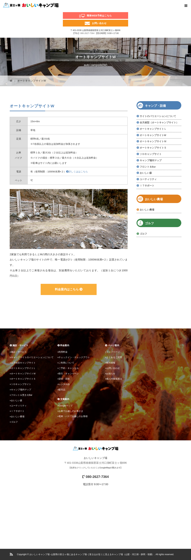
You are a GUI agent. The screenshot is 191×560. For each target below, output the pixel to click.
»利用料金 (62, 352)
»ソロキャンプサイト (20, 384)
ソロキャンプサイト (151, 154)
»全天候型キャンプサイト (23, 362)
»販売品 (61, 389)
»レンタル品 (63, 384)
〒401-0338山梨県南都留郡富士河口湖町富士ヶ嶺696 (95, 462)
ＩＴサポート (147, 185)
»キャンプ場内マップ (20, 389)
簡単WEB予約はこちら (99, 15)
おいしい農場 (147, 209)
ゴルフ (143, 233)
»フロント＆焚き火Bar (21, 395)
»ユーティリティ (18, 405)
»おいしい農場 (17, 416)
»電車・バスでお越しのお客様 (72, 416)
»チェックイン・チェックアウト (73, 357)
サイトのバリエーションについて (158, 116)
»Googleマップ (65, 405)
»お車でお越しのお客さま (70, 411)
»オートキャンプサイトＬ (23, 368)
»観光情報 (110, 362)
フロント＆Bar (148, 166)
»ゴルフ (14, 422)
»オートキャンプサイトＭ (23, 373)
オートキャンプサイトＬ (153, 128)
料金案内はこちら (68, 289)
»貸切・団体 (63, 379)
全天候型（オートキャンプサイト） (159, 122)
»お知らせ (110, 373)
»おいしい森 (16, 400)
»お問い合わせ (112, 368)
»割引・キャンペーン (68, 373)
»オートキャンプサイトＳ (23, 379)
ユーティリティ (148, 179)
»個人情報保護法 (113, 379)
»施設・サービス (18, 352)
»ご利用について (65, 362)
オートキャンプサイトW (153, 135)
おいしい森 (146, 172)
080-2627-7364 (87, 33)
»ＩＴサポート (17, 411)
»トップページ (112, 352)
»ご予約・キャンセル (68, 368)
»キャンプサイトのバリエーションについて (32, 357)
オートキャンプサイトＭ (153, 141)
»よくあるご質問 (113, 357)
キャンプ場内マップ (151, 160)
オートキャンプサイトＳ (153, 147)
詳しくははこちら (77, 171)
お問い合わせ (99, 23)
